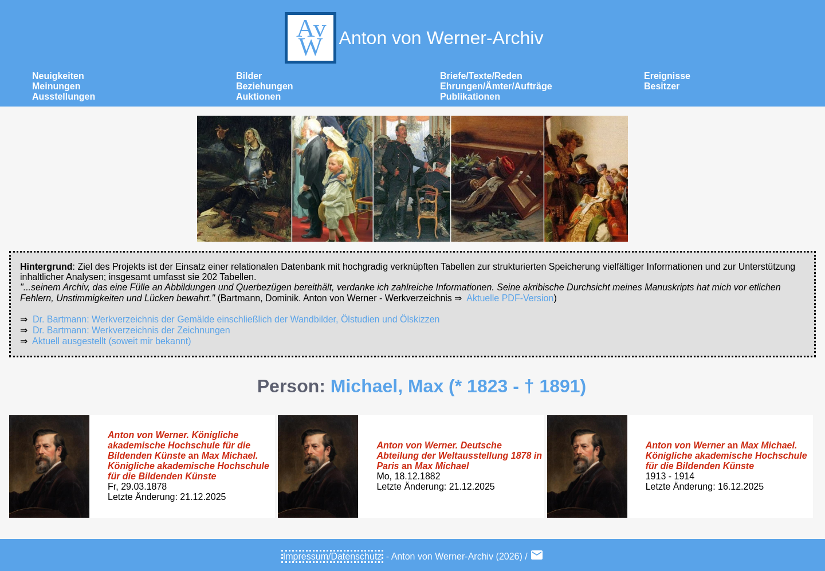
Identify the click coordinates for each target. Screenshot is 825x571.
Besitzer (661, 86)
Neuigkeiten (58, 76)
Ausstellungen (63, 96)
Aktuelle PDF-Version (509, 298)
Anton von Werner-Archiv (413, 37)
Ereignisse (667, 76)
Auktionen (258, 96)
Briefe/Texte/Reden (481, 76)
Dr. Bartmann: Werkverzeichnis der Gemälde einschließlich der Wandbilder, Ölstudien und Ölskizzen (236, 319)
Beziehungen (264, 86)
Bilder (249, 76)
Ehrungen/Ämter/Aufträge (496, 86)
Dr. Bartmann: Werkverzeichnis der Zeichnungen (131, 330)
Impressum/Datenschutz (332, 556)
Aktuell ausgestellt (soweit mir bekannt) (111, 341)
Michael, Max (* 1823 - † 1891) (458, 386)
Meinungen (56, 86)
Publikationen (470, 96)
